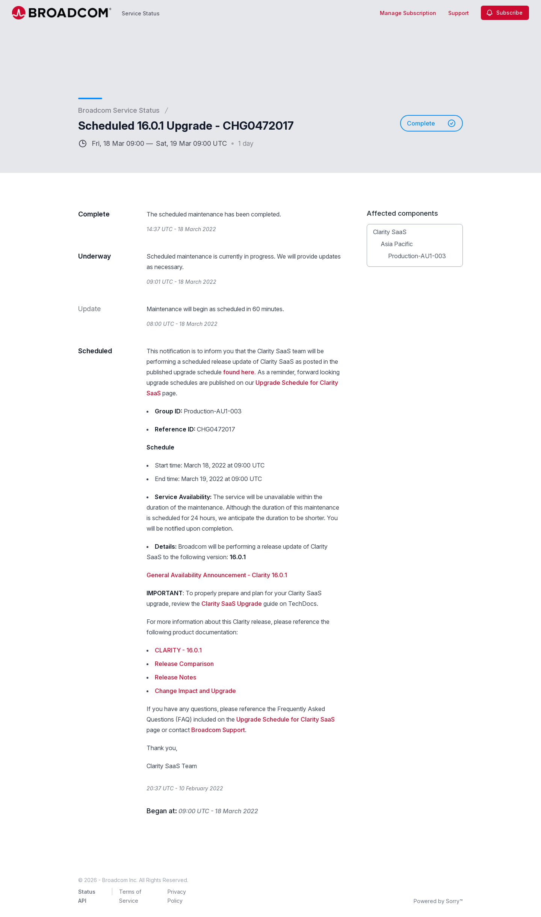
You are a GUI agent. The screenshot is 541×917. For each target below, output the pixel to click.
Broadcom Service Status (119, 110)
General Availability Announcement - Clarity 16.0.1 (217, 575)
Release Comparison (184, 663)
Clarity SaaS (390, 232)
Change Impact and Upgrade (195, 691)
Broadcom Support (218, 730)
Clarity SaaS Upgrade (231, 603)
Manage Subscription (408, 13)
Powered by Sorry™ (438, 901)
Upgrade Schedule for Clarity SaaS (285, 719)
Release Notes (175, 677)
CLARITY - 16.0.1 (178, 650)
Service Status (141, 13)
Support (458, 13)
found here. (239, 372)
